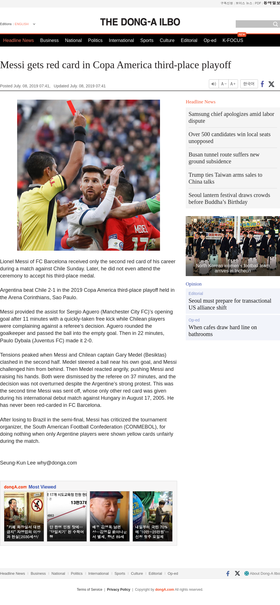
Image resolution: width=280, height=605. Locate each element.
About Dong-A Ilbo (262, 573)
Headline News (18, 40)
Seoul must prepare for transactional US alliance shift (230, 304)
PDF (258, 3)
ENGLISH (22, 24)
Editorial (189, 40)
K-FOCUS (233, 40)
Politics (95, 40)
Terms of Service (89, 590)
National (73, 40)
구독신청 (227, 3)
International (121, 40)
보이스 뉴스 (244, 3)
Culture (167, 40)
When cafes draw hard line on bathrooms (223, 330)
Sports (146, 40)
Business (49, 40)
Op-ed (210, 40)
